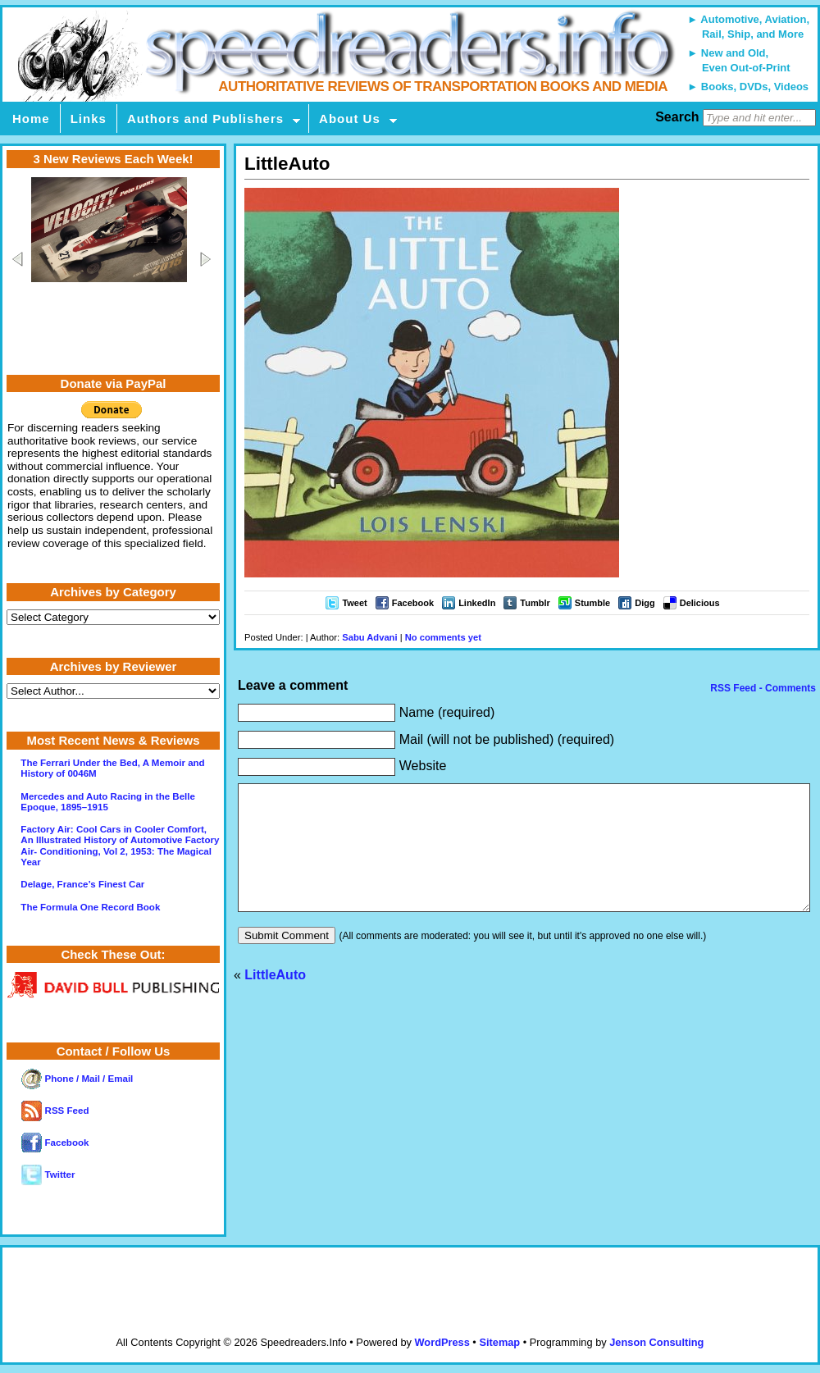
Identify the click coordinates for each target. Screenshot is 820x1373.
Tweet (354, 603)
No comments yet (443, 637)
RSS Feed (55, 1110)
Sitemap (499, 1342)
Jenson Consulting (656, 1342)
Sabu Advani (369, 637)
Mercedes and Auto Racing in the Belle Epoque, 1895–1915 (107, 801)
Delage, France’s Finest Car (82, 884)
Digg (644, 603)
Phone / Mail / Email (77, 1078)
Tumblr (534, 603)
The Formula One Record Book (90, 907)
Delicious (700, 603)
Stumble (592, 603)
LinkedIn (476, 603)
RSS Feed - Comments (762, 688)
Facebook (413, 603)
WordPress (441, 1342)
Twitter (48, 1174)
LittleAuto (275, 999)
